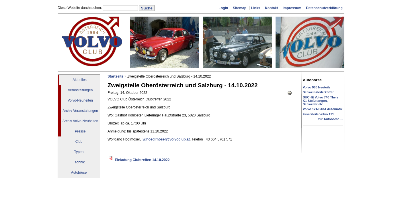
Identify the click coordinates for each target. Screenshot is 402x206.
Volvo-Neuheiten (80, 100)
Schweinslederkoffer (318, 92)
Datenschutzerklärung (324, 8)
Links (255, 8)
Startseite (115, 76)
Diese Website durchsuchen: (80, 8)
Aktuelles (80, 80)
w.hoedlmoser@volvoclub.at (166, 139)
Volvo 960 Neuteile (316, 87)
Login (223, 8)
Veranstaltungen (80, 90)
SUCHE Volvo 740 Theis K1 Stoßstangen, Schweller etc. (320, 101)
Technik (79, 162)
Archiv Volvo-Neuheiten (80, 121)
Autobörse (79, 173)
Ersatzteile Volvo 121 (318, 114)
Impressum (292, 8)
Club (79, 142)
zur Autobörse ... (330, 119)
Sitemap (239, 8)
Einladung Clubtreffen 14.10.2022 (142, 160)
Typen (79, 152)
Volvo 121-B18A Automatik (322, 109)
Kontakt (271, 8)
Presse (80, 131)
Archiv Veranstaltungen (80, 111)
